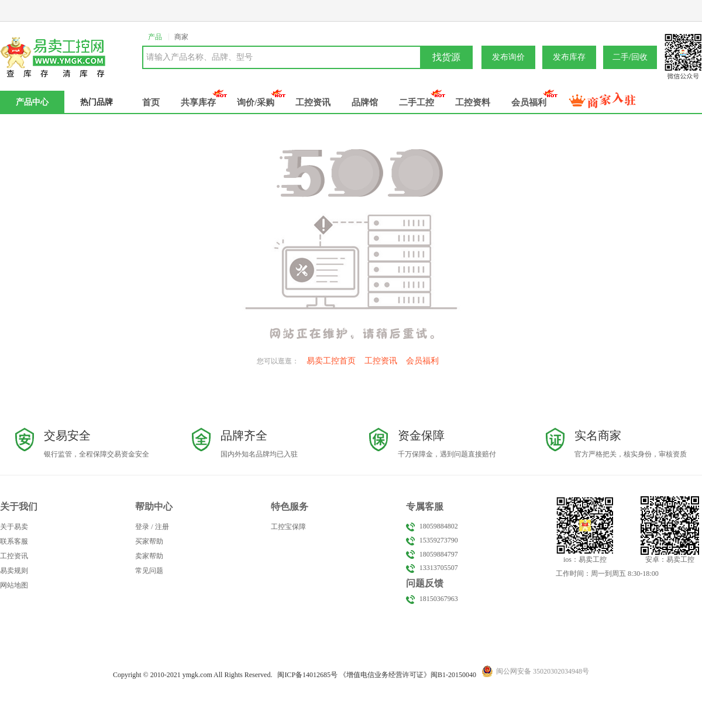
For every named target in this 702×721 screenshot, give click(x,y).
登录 (142, 527)
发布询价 (508, 57)
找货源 (446, 57)
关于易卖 (14, 527)
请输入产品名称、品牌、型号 (199, 57)
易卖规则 (14, 570)
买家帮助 (149, 541)
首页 (151, 102)
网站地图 (14, 585)
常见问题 (149, 570)
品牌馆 (365, 102)
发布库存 (569, 57)
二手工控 (416, 102)
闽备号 (307, 675)
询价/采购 (255, 102)
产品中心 (32, 102)
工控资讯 (313, 102)
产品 (155, 37)
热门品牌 (96, 102)
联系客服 (14, 541)
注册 (162, 527)
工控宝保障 (288, 527)
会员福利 (528, 102)
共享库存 (198, 102)
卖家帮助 (149, 556)
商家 (181, 37)
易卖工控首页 (331, 360)
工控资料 (472, 102)
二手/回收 (630, 57)
